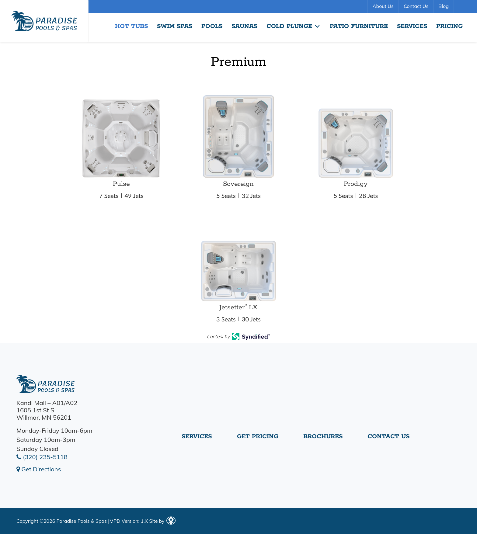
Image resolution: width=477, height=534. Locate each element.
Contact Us (416, 6)
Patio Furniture (359, 26)
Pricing (449, 26)
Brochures (323, 439)
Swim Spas (174, 26)
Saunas (244, 26)
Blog (443, 6)
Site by (162, 521)
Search (461, 6)
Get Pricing (257, 439)
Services (412, 26)
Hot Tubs (131, 26)
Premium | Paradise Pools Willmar (44, 21)
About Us (383, 6)
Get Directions (38, 469)
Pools (211, 26)
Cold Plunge (293, 26)
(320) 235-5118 (42, 457)
